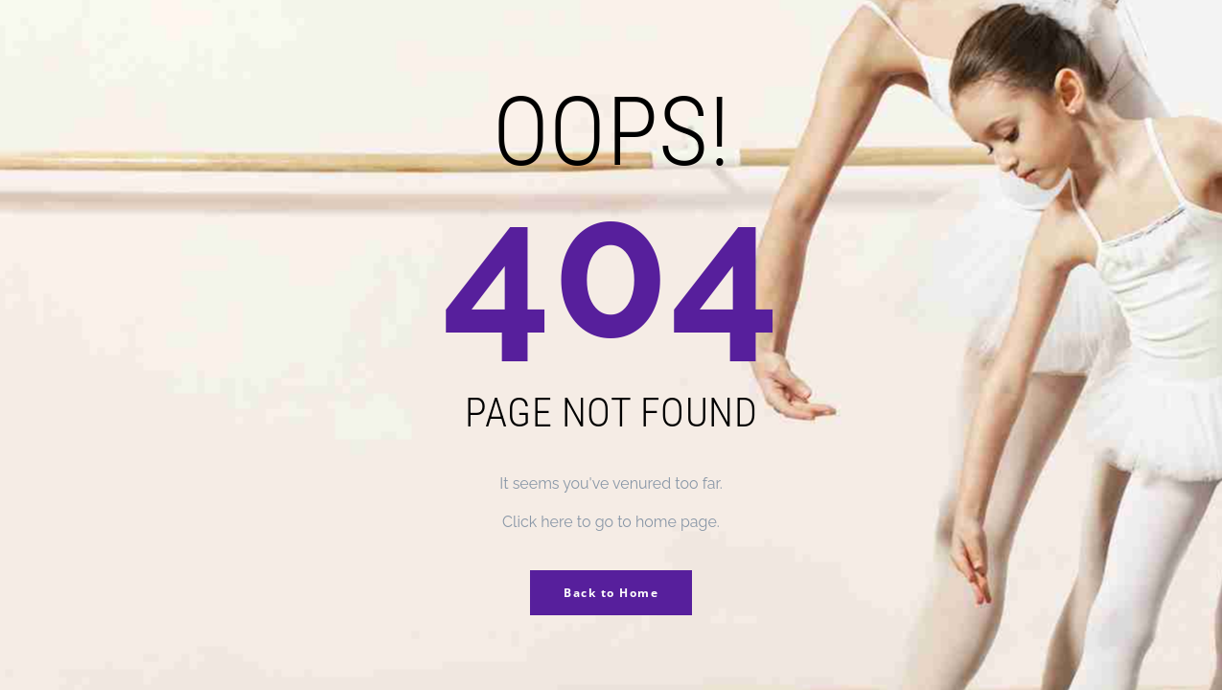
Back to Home (611, 593)
